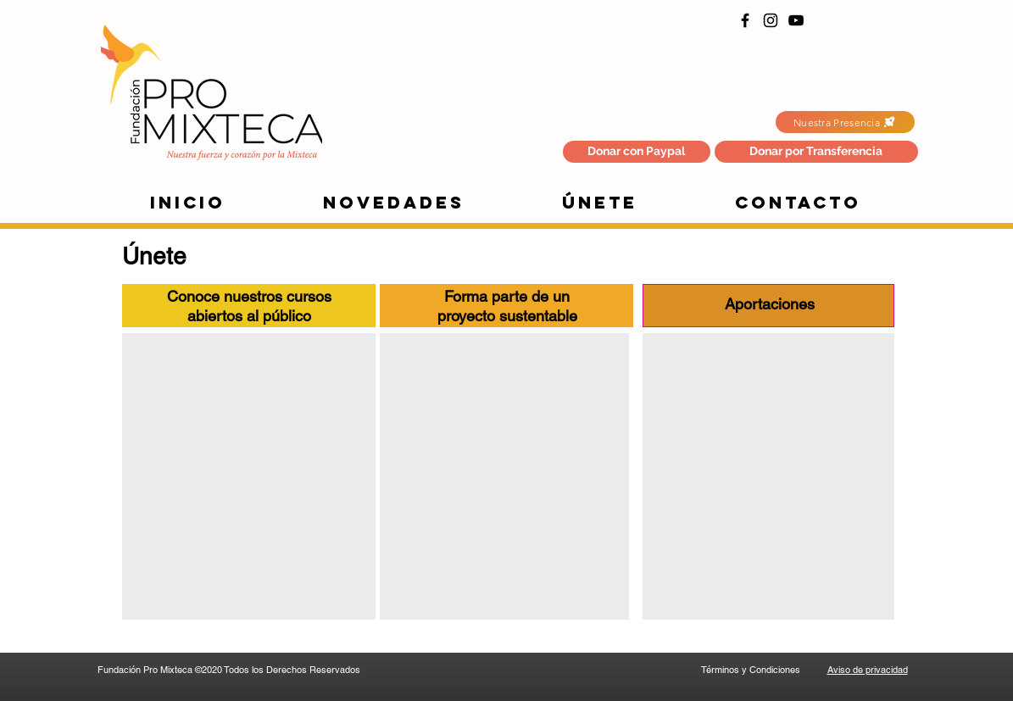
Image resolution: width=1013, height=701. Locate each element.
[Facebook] (745, 20)
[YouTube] (796, 20)
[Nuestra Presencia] (845, 122)
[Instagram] (770, 20)
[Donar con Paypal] (636, 152)
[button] (816, 152)
